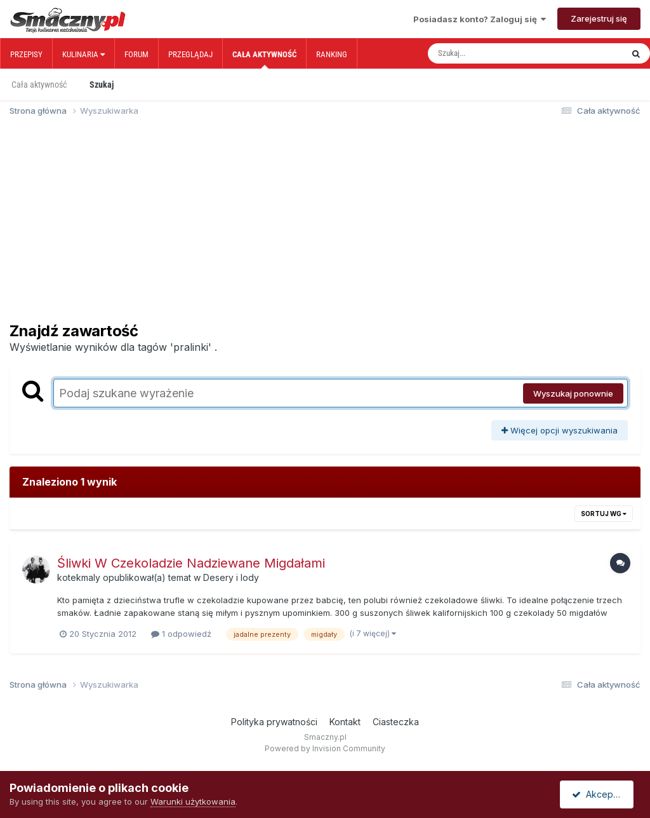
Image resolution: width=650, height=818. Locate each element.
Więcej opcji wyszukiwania (559, 430)
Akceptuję (599, 794)
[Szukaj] (498, 53)
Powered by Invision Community (325, 748)
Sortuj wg (604, 513)
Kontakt (345, 721)
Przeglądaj (190, 54)
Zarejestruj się (599, 18)
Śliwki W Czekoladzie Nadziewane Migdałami (191, 563)
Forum (136, 54)
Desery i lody (231, 577)
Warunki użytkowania (192, 801)
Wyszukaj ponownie (573, 393)
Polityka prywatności (274, 721)
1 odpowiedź (181, 634)
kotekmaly (78, 577)
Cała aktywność (264, 59)
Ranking (331, 54)
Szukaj (102, 84)
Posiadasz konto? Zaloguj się (479, 19)
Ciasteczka (396, 721)
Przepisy (26, 54)
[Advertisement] (325, 225)
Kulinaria (83, 54)
